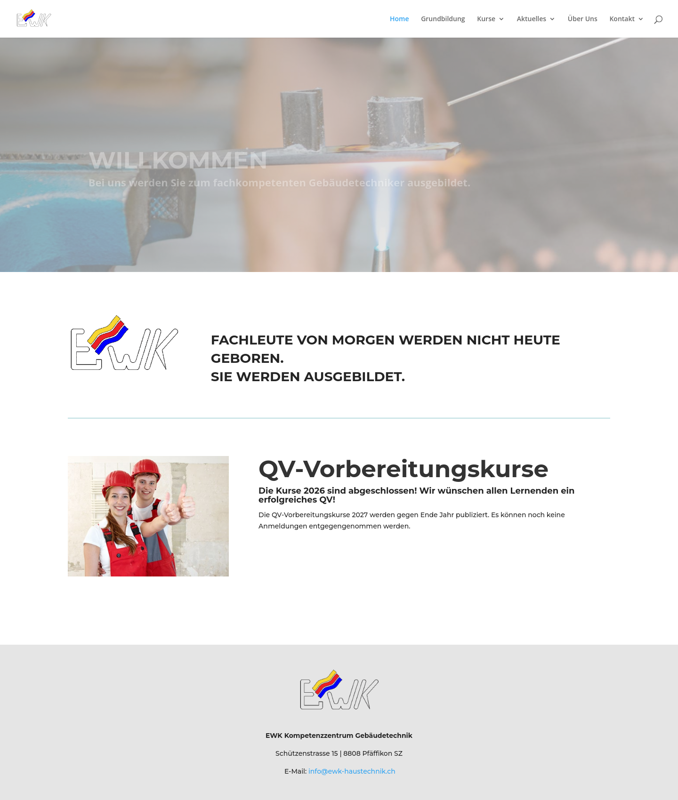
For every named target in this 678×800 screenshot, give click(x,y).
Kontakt (622, 19)
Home (399, 19)
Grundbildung (443, 19)
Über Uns (582, 19)
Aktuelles (531, 19)
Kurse (486, 19)
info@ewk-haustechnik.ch (352, 771)
